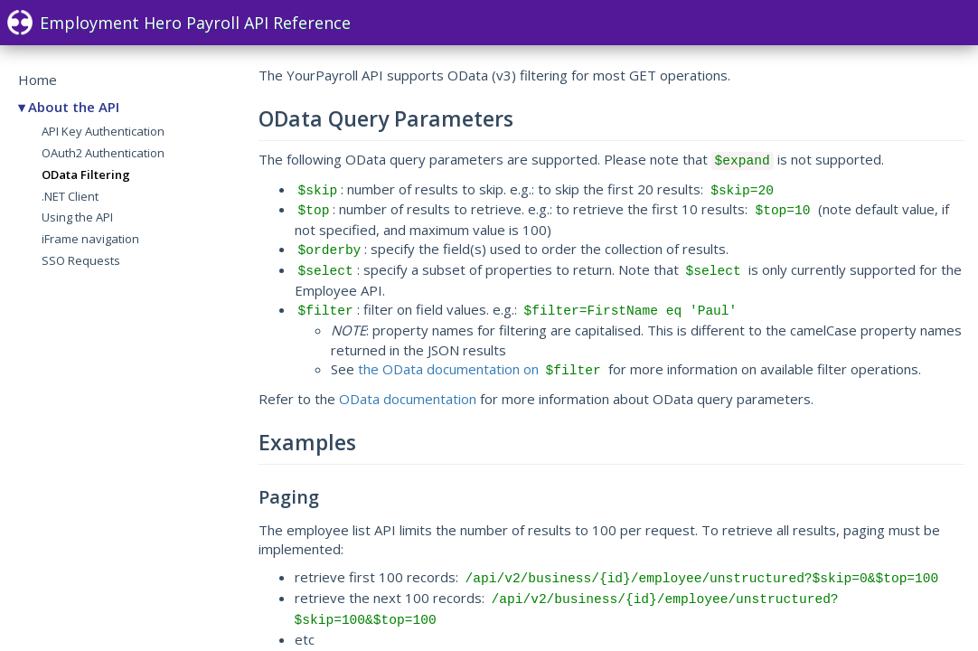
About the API (73, 107)
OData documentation (407, 399)
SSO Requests (81, 260)
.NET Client (70, 196)
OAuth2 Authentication (103, 153)
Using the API (77, 217)
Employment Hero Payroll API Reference (179, 22)
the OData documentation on (481, 369)
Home (37, 80)
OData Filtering (86, 174)
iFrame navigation (90, 239)
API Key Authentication (103, 131)
